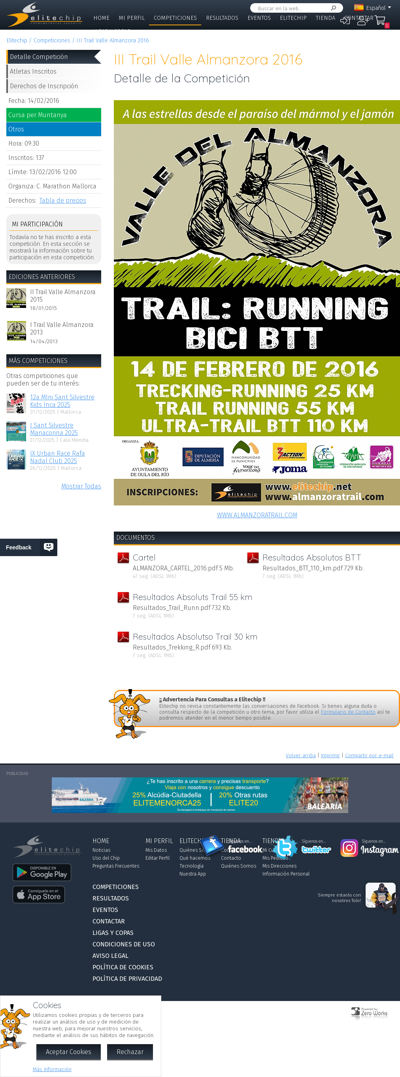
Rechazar (130, 1052)
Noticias (101, 850)
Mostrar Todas (81, 486)
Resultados (222, 18)
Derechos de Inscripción (44, 86)
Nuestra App (192, 874)
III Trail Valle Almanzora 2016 (112, 40)
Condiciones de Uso (123, 944)
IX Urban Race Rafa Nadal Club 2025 (57, 457)
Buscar (332, 8)
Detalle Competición (39, 57)
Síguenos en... (239, 841)
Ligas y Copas (111, 31)
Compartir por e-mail (369, 755)
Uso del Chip (106, 858)
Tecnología (191, 866)
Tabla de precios (63, 200)
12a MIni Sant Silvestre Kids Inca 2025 (62, 400)
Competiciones (175, 18)
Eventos (259, 18)
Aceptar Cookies (68, 1052)
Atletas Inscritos (33, 71)
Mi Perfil (132, 18)
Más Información (52, 1069)
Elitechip (293, 18)
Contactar (359, 18)
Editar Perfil (157, 858)
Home (101, 18)
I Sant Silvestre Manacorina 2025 (54, 429)
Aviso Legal (110, 955)
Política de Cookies (122, 967)
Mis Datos (156, 850)
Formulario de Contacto (348, 712)
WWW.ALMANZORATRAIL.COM (257, 515)
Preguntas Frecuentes (115, 866)
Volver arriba (301, 755)
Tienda (325, 18)
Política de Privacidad (127, 978)
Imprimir (330, 755)
